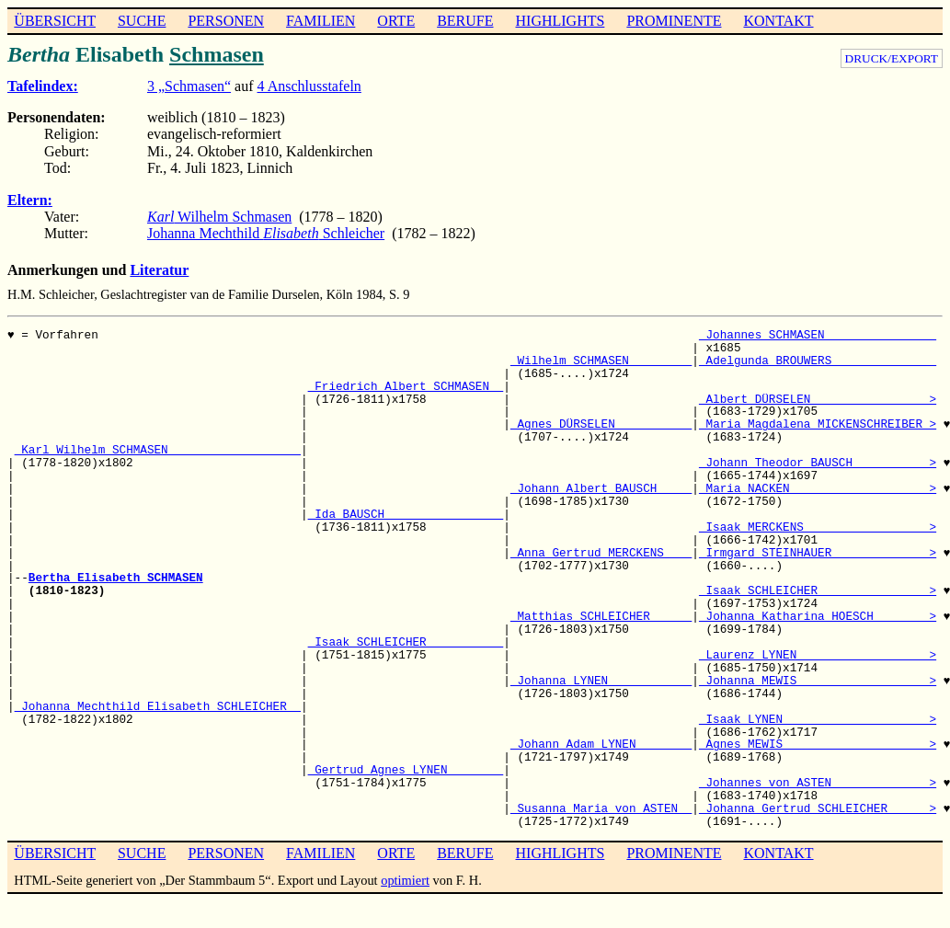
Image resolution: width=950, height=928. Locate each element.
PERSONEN (226, 21)
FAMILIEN (320, 21)
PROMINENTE (673, 21)
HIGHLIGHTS (560, 21)
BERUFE (465, 21)
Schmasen (216, 54)
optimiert (405, 880)
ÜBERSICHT (55, 21)
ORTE (396, 21)
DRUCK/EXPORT (891, 58)
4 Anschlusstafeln (309, 86)
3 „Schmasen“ (189, 86)
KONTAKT (778, 21)
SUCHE (142, 21)
